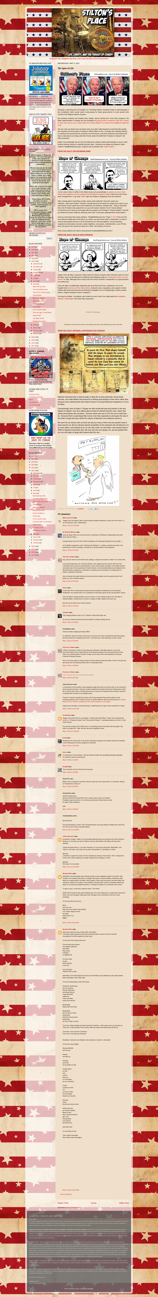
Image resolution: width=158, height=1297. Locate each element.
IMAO (31, 399)
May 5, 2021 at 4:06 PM (70, 772)
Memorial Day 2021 (39, 286)
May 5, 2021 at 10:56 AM (71, 745)
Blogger (90, 1289)
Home (93, 1203)
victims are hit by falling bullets (79, 288)
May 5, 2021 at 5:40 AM (70, 581)
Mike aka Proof (68, 518)
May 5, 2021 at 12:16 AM (71, 525)
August (35, 275)
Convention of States (36, 397)
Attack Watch (109, 147)
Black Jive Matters (39, 298)
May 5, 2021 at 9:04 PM (70, 786)
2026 (33, 247)
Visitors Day (37, 315)
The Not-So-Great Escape (41, 292)
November (36, 267)
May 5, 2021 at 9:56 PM (70, 809)
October (36, 269)
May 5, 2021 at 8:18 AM (70, 622)
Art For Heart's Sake (39, 309)
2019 (33, 340)
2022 (33, 258)
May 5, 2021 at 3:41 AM (70, 550)
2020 (33, 337)
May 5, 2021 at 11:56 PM (71, 830)
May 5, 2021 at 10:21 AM (71, 708)
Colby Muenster (68, 836)
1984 (83, 196)
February (36, 330)
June (35, 281)
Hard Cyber (36, 307)
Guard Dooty (37, 295)
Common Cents (34, 394)
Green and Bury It (39, 304)
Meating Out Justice (39, 321)
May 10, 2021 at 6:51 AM (71, 922)
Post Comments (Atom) (74, 1207)
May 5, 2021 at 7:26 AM (70, 606)
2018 (33, 343)
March (35, 328)
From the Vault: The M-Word (42, 312)
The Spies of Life (38, 318)
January (36, 333)
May (34, 284)
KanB (64, 738)
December (36, 264)
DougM (65, 766)
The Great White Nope (40, 289)
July (34, 278)
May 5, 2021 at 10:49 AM (71, 731)
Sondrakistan (33, 402)
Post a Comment (66, 1194)
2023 (33, 255)
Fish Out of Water (69, 557)
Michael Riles (67, 873)
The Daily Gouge (34, 405)
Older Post (124, 1203)
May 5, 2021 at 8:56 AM (70, 665)
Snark (65, 588)
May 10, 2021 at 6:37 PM (71, 1190)
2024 (33, 252)
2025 (33, 250)
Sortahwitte (67, 715)
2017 (33, 346)
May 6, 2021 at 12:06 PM (71, 867)
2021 (33, 261)
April (35, 325)
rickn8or (65, 612)
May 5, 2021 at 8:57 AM (70, 677)
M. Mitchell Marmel (69, 532)
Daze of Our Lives (39, 301)
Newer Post (63, 1203)
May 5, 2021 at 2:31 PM (70, 760)
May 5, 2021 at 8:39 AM (70, 641)
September (37, 272)
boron (65, 752)
